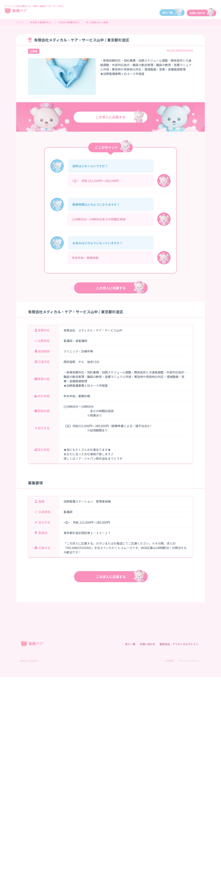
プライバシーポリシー (189, 660)
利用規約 (169, 660)
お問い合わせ (147, 644)
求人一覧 (130, 644)
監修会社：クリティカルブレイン (179, 644)
